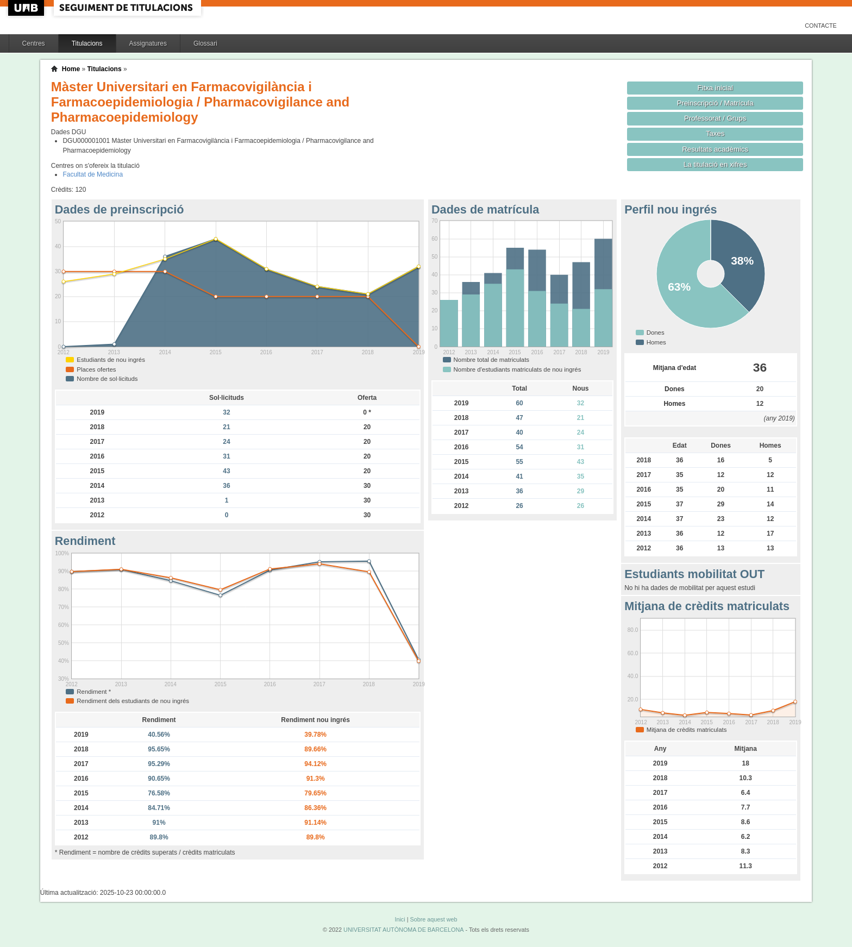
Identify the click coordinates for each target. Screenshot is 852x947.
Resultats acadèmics (715, 149)
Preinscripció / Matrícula (715, 103)
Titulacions (87, 43)
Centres (33, 43)
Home (71, 69)
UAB (27, 8)
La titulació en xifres (715, 164)
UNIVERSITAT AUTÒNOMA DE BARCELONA (403, 929)
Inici (399, 919)
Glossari (205, 43)
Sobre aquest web (433, 919)
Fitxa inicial (715, 88)
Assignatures (148, 43)
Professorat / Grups (715, 118)
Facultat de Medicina (92, 174)
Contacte (821, 25)
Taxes (715, 133)
